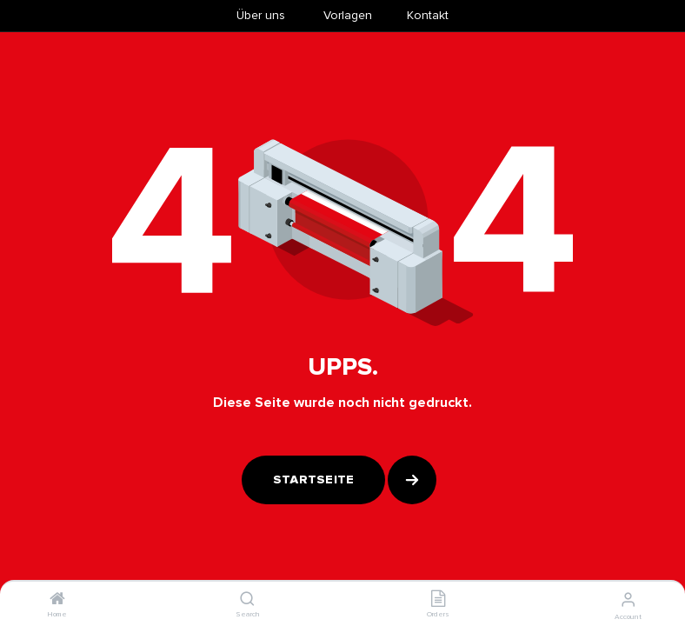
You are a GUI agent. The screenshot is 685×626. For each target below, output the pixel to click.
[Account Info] (628, 599)
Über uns (260, 15)
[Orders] (438, 600)
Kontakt (428, 15)
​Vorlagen (347, 15)
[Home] (57, 600)
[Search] (247, 600)
